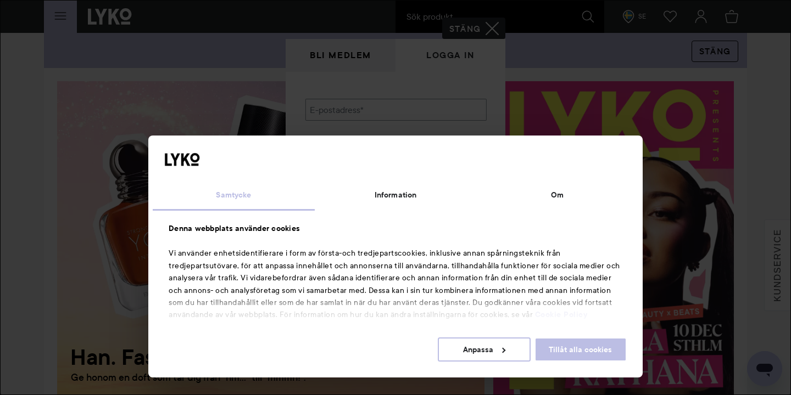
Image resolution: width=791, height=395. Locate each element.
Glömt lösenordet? (341, 186)
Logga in (450, 55)
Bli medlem (340, 55)
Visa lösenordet (457, 166)
